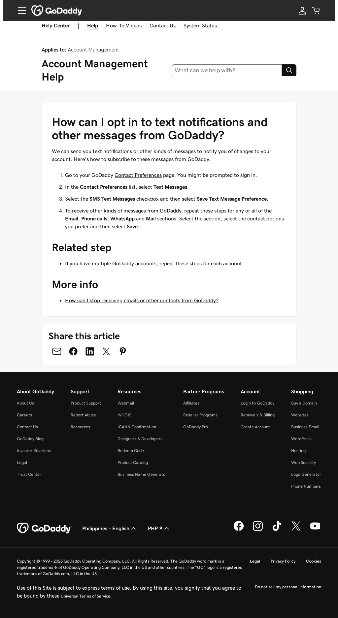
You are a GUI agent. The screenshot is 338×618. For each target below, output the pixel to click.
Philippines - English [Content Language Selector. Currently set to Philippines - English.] (109, 528)
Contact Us (163, 25)
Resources (80, 427)
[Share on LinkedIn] (90, 351)
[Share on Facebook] (73, 351)
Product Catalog (133, 462)
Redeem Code (131, 450)
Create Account (255, 427)
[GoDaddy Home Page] (44, 528)
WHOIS (124, 415)
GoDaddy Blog (30, 439)
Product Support (86, 403)
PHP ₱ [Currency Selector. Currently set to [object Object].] (159, 528)
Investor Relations (34, 450)
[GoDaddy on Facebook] (239, 530)
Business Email (305, 427)
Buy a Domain (304, 403)
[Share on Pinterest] (123, 351)
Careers (24, 415)
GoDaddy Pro (195, 427)
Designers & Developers (140, 439)
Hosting (298, 450)
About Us (25, 403)
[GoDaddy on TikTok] (277, 530)
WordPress (301, 439)
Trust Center (29, 474)
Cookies (313, 561)
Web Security (303, 462)
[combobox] (227, 70)
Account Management (93, 49)
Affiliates (191, 403)
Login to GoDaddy (257, 403)
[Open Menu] (19, 10)
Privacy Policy (283, 561)
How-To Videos (124, 25)
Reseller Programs (200, 415)
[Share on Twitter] (106, 351)
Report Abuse (83, 415)
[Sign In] (302, 10)
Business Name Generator (142, 474)
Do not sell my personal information (288, 587)
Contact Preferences (138, 175)
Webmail (126, 403)
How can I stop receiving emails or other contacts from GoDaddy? (142, 300)
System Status (200, 25)
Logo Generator (306, 474)
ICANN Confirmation (137, 427)
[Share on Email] (57, 351)
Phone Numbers (306, 486)
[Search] (289, 70)
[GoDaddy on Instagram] (258, 530)
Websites (300, 415)
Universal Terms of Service (85, 596)
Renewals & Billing (258, 415)
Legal (22, 462)
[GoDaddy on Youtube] (315, 530)
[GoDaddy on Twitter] (296, 530)
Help (92, 25)
